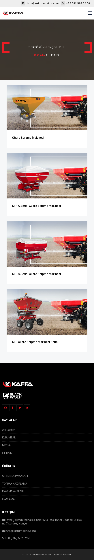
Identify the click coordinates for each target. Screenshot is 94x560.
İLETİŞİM (7, 453)
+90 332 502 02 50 (75, 3)
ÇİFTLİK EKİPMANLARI (15, 475)
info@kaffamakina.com (40, 3)
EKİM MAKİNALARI (13, 491)
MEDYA (6, 445)
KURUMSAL (9, 437)
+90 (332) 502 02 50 (16, 538)
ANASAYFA (39, 55)
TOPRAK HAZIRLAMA (14, 483)
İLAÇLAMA (8, 499)
